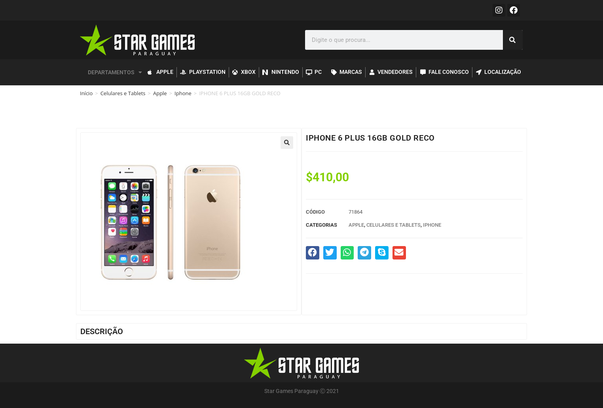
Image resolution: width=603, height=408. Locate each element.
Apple (160, 93)
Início (86, 93)
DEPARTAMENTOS (115, 72)
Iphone (183, 93)
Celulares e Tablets (123, 93)
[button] (287, 142)
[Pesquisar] (513, 40)
